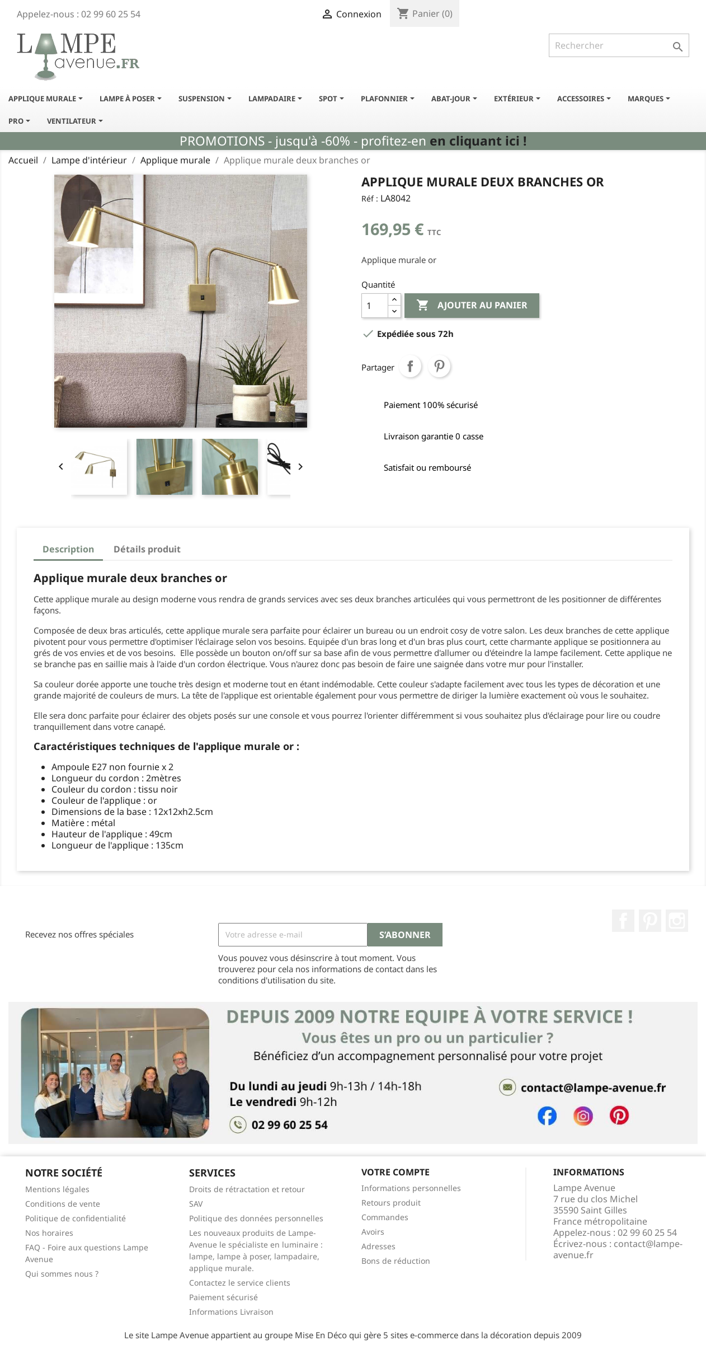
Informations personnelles (411, 1188)
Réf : (369, 198)
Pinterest (439, 366)
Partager (410, 366)
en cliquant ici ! (478, 140)
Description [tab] (68, 549)
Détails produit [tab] (147, 549)
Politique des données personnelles (256, 1218)
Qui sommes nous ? (61, 1273)
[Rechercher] (619, 45)
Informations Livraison (231, 1311)
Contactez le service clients (239, 1282)
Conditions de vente (62, 1203)
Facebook (623, 921)
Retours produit (391, 1202)
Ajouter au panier (472, 305)
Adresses (378, 1246)
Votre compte (395, 1172)
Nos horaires (49, 1232)
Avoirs (372, 1231)
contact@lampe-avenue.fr (618, 1249)
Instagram (677, 921)
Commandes (384, 1217)
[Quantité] (374, 305)
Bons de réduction (395, 1260)
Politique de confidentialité (75, 1218)
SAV (196, 1203)
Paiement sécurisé (223, 1297)
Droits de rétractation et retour (247, 1189)
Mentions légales (57, 1189)
